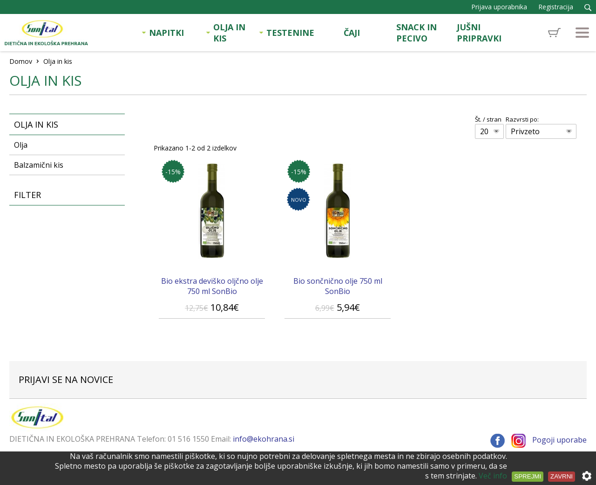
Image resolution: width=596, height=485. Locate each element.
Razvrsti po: (522, 119)
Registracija (555, 6)
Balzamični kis (38, 165)
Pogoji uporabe (559, 440)
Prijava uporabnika (499, 6)
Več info (493, 476)
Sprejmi (527, 476)
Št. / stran (488, 119)
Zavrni (561, 476)
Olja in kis (36, 124)
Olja (20, 145)
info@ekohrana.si (263, 439)
